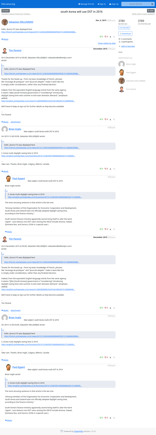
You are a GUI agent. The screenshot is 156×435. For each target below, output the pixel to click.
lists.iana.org (8, 4)
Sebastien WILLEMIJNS (21, 21)
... (3, 65)
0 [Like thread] (101, 36)
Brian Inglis (15, 129)
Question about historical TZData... (16, 14)
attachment (16, 122)
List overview (124, 28)
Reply (4, 39)
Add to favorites (126, 46)
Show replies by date (107, 43)
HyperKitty (78, 431)
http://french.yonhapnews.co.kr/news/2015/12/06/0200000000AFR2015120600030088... (38, 32)
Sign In (102, 4)
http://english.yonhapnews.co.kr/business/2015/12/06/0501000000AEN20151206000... (38, 156)
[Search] (152, 4)
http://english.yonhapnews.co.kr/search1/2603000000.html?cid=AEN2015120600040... (38, 101)
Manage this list (86, 4)
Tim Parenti (15, 50)
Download (125, 33)
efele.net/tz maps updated (143, 14)
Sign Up (114, 4)
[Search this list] (135, 4)
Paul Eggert (19, 178)
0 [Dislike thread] (106, 36)
